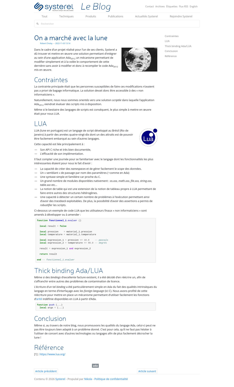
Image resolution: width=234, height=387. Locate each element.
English (194, 6)
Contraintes (171, 36)
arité (39, 299)
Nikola (88, 379)
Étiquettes (171, 6)
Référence (171, 56)
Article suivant (147, 371)
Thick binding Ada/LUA (178, 46)
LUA (167, 41)
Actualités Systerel (146, 16)
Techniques (66, 16)
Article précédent (46, 371)
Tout (44, 16)
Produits (91, 16)
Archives (160, 6)
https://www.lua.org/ (52, 354)
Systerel (60, 379)
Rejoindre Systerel (181, 16)
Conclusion (171, 51)
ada (95, 365)
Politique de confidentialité (111, 379)
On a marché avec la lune (70, 37)
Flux (183, 6)
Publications (115, 16)
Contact (149, 6)
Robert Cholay (46, 43)
